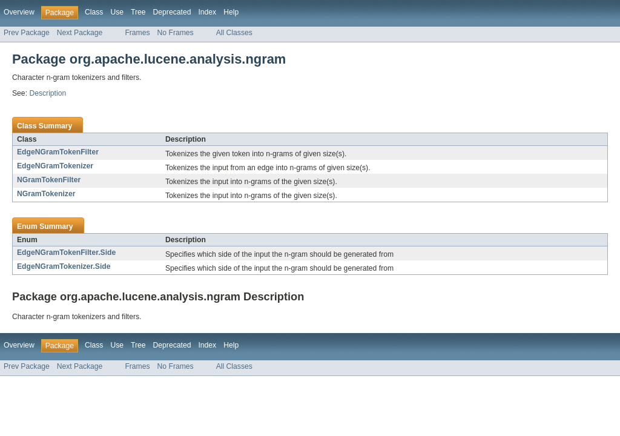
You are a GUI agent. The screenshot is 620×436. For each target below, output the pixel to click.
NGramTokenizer (46, 194)
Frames (137, 32)
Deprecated (172, 12)
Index (207, 12)
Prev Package (27, 32)
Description (47, 93)
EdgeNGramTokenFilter (58, 152)
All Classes (234, 32)
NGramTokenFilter (49, 180)
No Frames (175, 32)
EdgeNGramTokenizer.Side (63, 266)
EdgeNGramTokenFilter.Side (66, 252)
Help (231, 12)
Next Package (80, 32)
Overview (19, 12)
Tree (138, 12)
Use (117, 12)
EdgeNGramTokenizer (55, 166)
